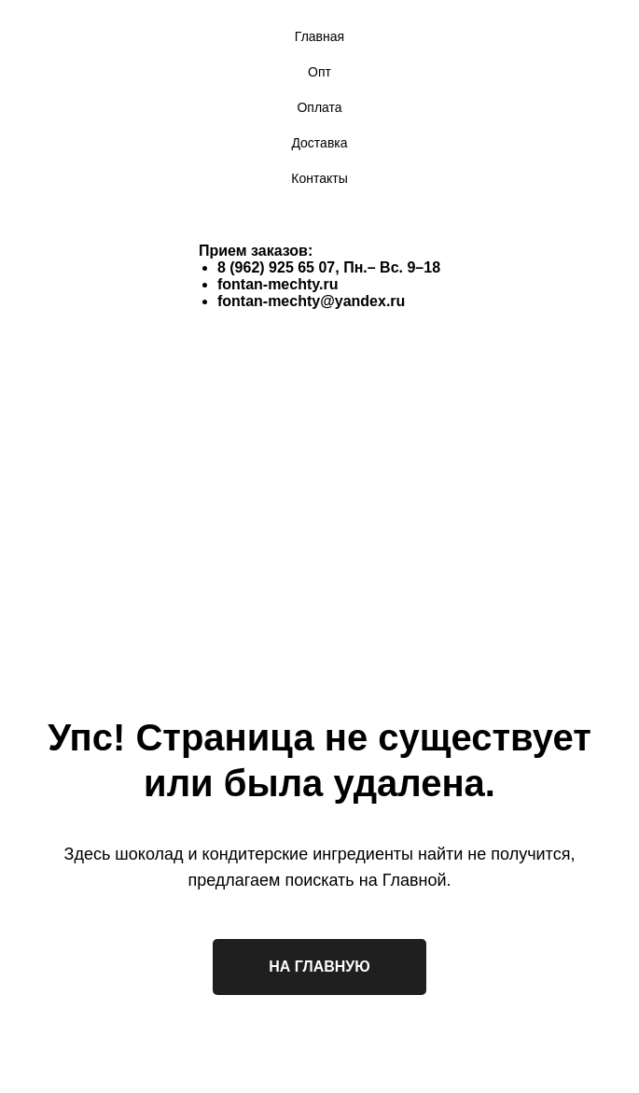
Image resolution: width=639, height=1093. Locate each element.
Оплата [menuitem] (319, 107)
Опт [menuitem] (319, 71)
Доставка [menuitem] (319, 142)
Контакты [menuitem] (319, 178)
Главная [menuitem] (319, 36)
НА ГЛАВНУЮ (319, 966)
